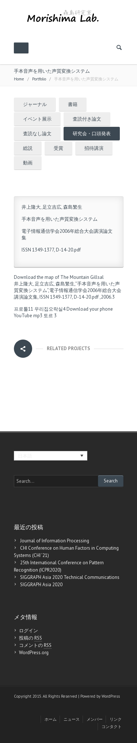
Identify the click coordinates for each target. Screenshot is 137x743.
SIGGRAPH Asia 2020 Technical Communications (69, 577)
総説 (28, 148)
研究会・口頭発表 (92, 133)
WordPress (111, 696)
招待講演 (93, 148)
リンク (116, 719)
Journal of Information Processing (54, 541)
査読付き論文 (87, 119)
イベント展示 (37, 119)
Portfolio (39, 78)
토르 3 (50, 315)
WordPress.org (34, 652)
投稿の (30, 638)
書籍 (72, 104)
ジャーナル (35, 104)
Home (19, 78)
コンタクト (112, 726)
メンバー (95, 719)
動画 (28, 163)
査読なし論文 (37, 133)
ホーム (51, 719)
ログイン (28, 631)
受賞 (58, 148)
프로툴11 (23, 309)
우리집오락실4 (49, 309)
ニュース (72, 719)
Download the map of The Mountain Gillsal (59, 277)
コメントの (35, 645)
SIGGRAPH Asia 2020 (41, 584)
